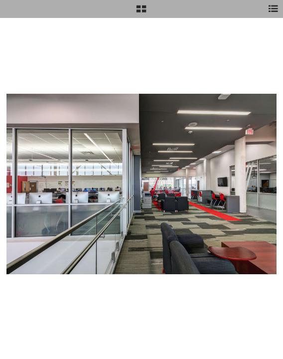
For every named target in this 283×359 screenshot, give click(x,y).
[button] (141, 12)
